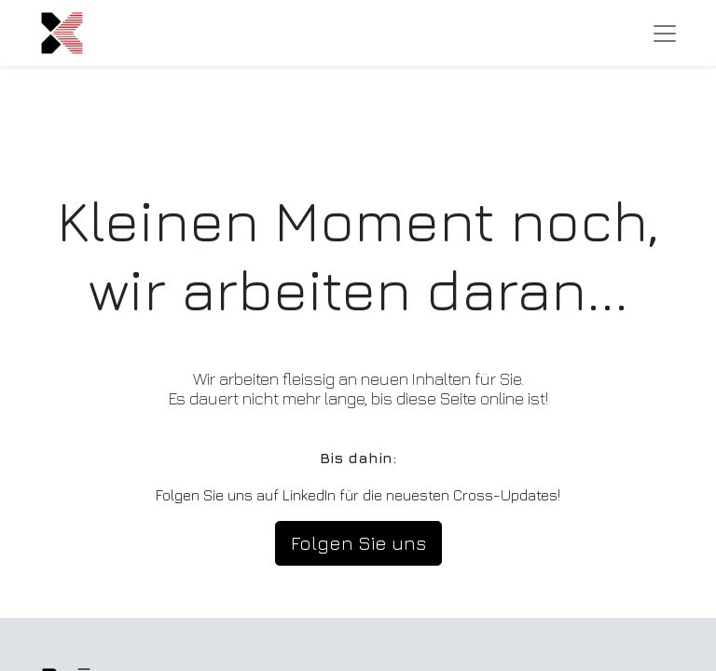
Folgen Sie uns (358, 543)
